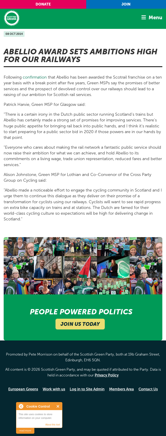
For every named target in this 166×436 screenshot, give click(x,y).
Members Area (121, 389)
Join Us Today (80, 324)
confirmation (35, 77)
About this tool (52, 424)
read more (25, 430)
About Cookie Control (20, 406)
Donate (43, 4)
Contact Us (148, 389)
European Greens (23, 389)
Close (58, 406)
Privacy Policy (107, 375)
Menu (155, 17)
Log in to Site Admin (87, 389)
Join (126, 4)
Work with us (54, 389)
